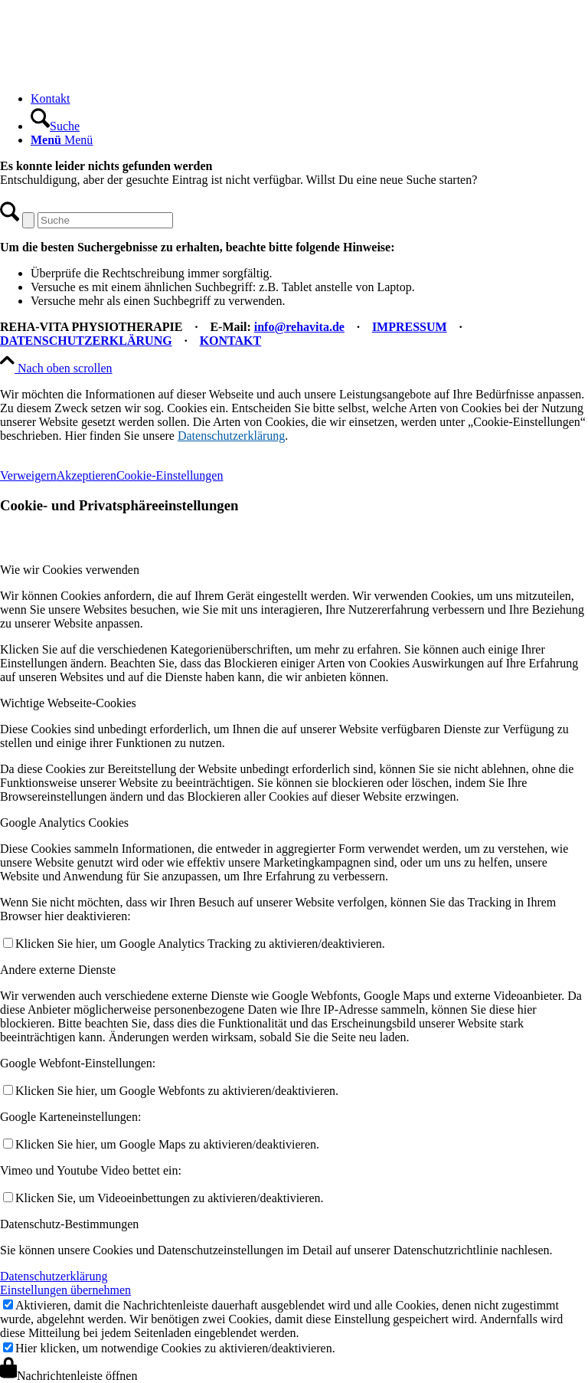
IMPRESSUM (409, 326)
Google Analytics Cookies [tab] (64, 822)
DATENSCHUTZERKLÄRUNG (86, 340)
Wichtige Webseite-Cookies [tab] (68, 703)
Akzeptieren (86, 475)
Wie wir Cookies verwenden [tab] (69, 569)
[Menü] (62, 139)
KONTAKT (231, 340)
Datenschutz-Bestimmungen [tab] (69, 1224)
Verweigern (28, 475)
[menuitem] (309, 99)
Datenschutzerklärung (231, 435)
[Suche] (55, 126)
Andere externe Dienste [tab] (58, 969)
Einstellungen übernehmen (65, 1289)
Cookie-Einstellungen (170, 475)
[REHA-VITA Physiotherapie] (115, 72)
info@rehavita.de (299, 326)
